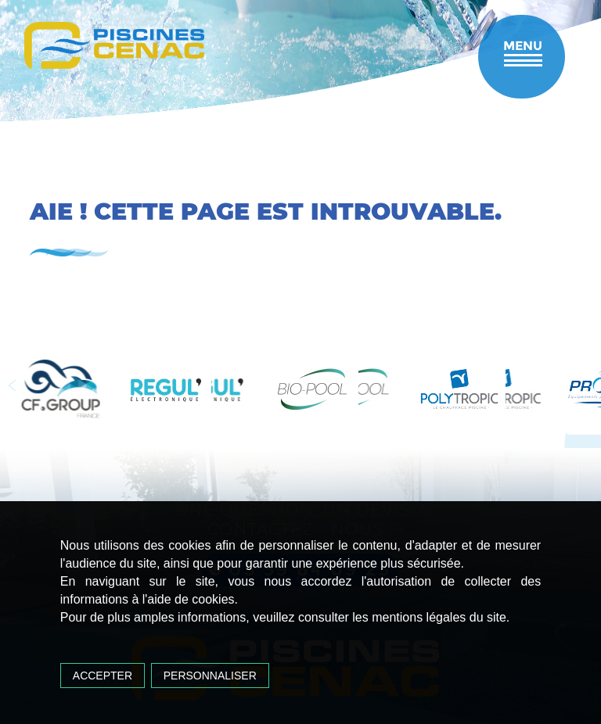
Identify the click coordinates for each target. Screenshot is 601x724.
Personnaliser (210, 675)
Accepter (102, 675)
